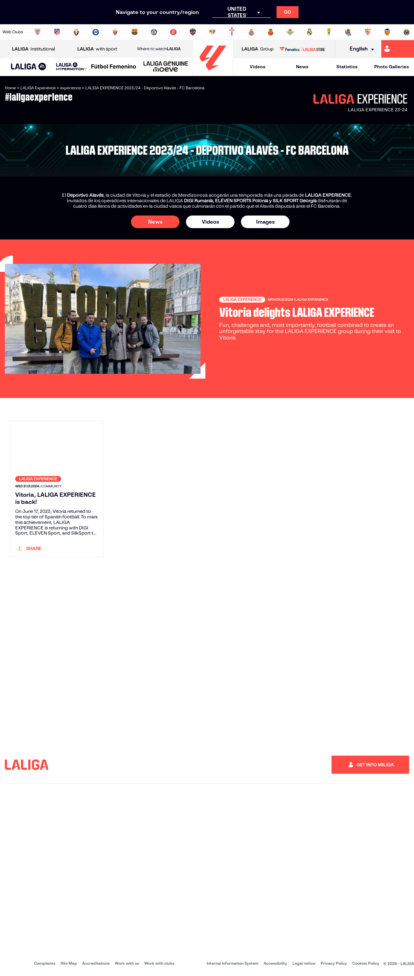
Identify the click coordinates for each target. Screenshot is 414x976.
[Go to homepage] (213, 73)
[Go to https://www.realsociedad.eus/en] (348, 32)
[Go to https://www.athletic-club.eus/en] (37, 32)
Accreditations (96, 963)
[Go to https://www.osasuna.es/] (76, 32)
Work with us (127, 963)
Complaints (44, 963)
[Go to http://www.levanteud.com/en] (193, 32)
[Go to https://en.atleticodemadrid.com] (57, 32)
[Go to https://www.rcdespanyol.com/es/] (251, 32)
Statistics (346, 66)
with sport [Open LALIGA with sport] (97, 49)
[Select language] (359, 49)
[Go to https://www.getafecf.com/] (154, 32)
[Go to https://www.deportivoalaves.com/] (96, 32)
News (302, 66)
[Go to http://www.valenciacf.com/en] (387, 32)
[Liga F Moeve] (114, 67)
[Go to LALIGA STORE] (302, 49)
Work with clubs (159, 963)
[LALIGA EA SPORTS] (29, 67)
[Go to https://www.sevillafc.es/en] (368, 32)
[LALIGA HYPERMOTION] (71, 66)
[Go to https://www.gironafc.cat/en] (173, 32)
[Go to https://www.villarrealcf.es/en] (406, 32)
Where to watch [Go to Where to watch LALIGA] (158, 49)
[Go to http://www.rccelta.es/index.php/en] (232, 32)
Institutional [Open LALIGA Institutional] (33, 49)
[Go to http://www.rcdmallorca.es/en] (271, 32)
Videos (257, 66)
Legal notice (303, 963)
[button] (29, 67)
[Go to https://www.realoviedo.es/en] (329, 32)
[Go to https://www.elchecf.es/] (115, 32)
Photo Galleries (391, 66)
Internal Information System (232, 963)
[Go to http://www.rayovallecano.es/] (212, 32)
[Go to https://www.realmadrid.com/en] (309, 32)
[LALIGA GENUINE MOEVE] (166, 67)
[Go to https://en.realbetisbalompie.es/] (290, 32)
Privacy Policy (334, 963)
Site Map (68, 963)
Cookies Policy (365, 963)
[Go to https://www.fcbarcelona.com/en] (134, 32)
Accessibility (275, 963)
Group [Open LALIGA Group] (258, 49)
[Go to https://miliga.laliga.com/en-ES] (397, 49)
